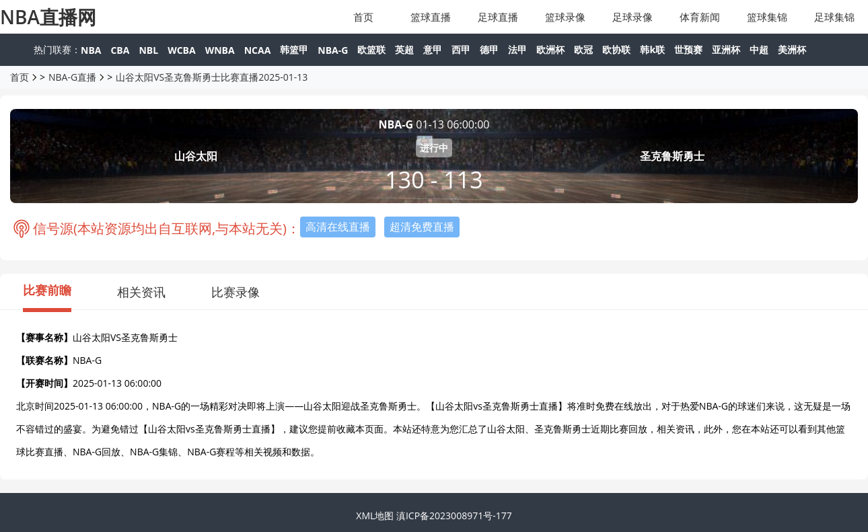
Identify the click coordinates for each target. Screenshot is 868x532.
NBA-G (333, 50)
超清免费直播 (422, 226)
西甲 (460, 49)
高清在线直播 (337, 226)
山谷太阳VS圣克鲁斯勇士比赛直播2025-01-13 (212, 77)
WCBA (182, 50)
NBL (148, 50)
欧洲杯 (550, 49)
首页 (363, 17)
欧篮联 (371, 49)
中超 (759, 49)
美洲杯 (792, 49)
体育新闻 (700, 17)
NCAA (257, 50)
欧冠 (583, 49)
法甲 (517, 49)
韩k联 (652, 49)
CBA (119, 50)
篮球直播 (430, 17)
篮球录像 (565, 17)
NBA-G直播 (72, 77)
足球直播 (498, 17)
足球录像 (632, 17)
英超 (404, 49)
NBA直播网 (48, 17)
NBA (91, 50)
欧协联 (616, 49)
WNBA (220, 50)
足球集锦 (834, 17)
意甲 (432, 49)
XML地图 (375, 515)
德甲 (489, 49)
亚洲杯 (726, 49)
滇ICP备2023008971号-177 (454, 515)
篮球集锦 (767, 17)
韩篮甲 (294, 49)
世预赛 (688, 49)
